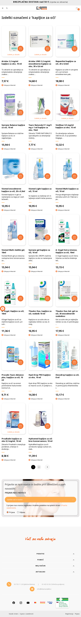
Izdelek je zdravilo (13, 55)
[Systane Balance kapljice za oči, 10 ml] (13, 117)
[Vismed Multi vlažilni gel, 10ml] (13, 241)
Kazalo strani (13, 614)
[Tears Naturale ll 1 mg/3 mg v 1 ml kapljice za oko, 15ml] (40, 117)
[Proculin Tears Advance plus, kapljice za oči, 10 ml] (13, 367)
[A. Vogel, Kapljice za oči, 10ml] (13, 304)
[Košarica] (76, 8)
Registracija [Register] (69, 614)
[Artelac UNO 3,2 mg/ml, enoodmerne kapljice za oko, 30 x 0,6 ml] (40, 54)
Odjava (22, 512)
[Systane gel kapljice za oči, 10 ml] (40, 241)
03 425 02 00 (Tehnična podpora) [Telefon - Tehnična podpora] (53, 584)
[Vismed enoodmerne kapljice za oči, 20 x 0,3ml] (13, 180)
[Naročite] (40, 499)
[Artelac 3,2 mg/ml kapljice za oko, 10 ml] (13, 54)
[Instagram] (20, 603)
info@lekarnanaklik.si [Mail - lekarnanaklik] (44, 589)
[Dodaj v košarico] (20, 49)
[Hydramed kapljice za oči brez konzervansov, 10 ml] (40, 430)
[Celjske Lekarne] (41, 8)
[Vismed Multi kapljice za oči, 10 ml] (67, 180)
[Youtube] (28, 603)
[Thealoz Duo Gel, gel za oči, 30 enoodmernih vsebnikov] (67, 304)
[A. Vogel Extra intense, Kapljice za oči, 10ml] (67, 241)
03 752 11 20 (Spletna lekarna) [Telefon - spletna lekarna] (24, 584)
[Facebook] (13, 603)
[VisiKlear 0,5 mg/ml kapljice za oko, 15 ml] (67, 117)
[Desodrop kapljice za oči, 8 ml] (67, 367)
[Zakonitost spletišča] (62, 602)
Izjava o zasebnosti (26, 614)
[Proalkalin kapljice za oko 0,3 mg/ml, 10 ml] (13, 430)
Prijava (12, 512)
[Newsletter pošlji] (73, 499)
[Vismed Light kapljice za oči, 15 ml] (40, 180)
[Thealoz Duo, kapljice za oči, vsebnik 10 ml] (40, 304)
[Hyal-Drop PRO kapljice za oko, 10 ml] (40, 367)
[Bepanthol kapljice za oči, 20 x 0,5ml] (67, 54)
